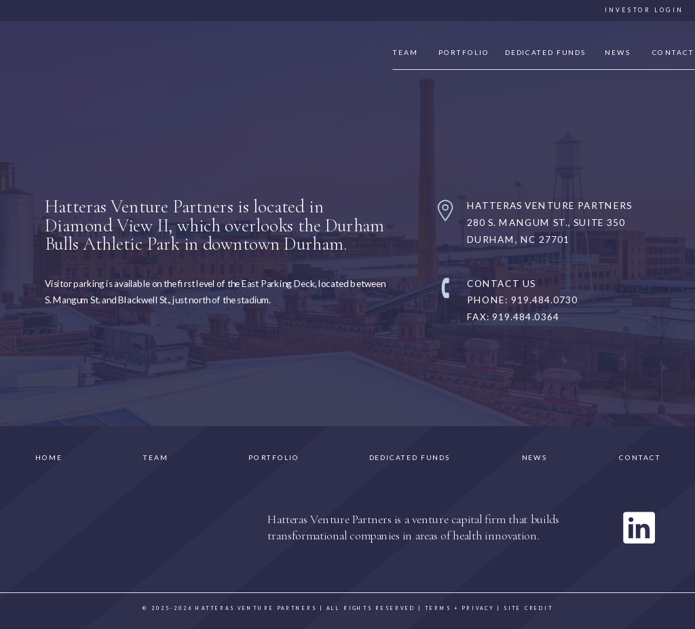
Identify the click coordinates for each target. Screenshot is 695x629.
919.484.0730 (544, 299)
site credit (528, 609)
